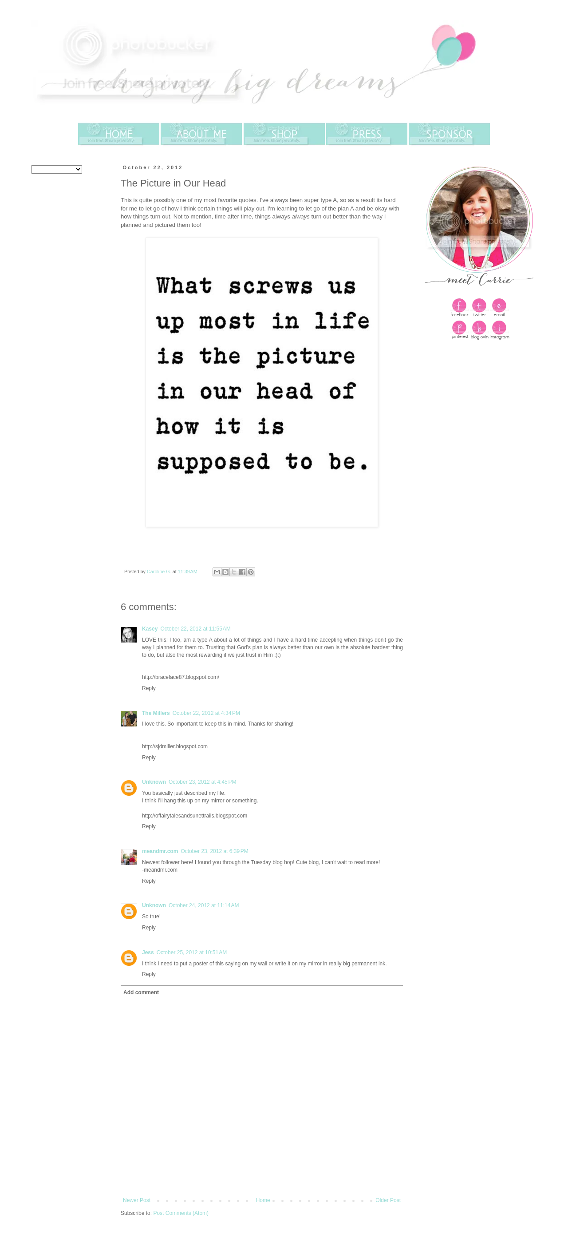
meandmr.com (160, 851)
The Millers (156, 713)
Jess (148, 952)
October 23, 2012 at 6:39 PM (214, 851)
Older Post (388, 1200)
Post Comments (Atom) (181, 1213)
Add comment (141, 992)
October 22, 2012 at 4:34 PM (206, 713)
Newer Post (136, 1200)
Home (263, 1200)
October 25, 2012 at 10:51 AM (192, 952)
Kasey (150, 629)
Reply (149, 688)
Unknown (154, 782)
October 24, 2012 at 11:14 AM (204, 905)
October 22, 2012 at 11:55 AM (195, 629)
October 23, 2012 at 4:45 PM (202, 782)
